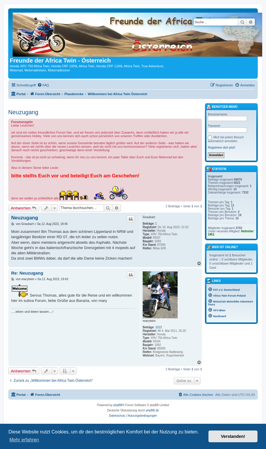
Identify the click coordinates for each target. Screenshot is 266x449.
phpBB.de (152, 410)
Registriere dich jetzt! (221, 147)
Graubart (149, 217)
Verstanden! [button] (233, 436)
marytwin (149, 320)
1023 (158, 327)
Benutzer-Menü (222, 107)
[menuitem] (43, 85)
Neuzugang (23, 112)
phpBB (117, 405)
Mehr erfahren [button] (24, 439)
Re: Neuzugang (27, 272)
